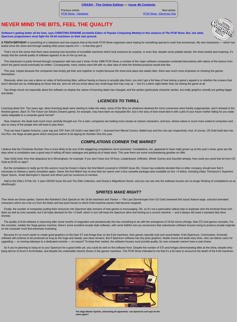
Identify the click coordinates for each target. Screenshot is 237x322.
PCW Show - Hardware (74, 13)
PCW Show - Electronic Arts (159, 13)
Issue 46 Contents (141, 4)
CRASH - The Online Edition (103, 4)
